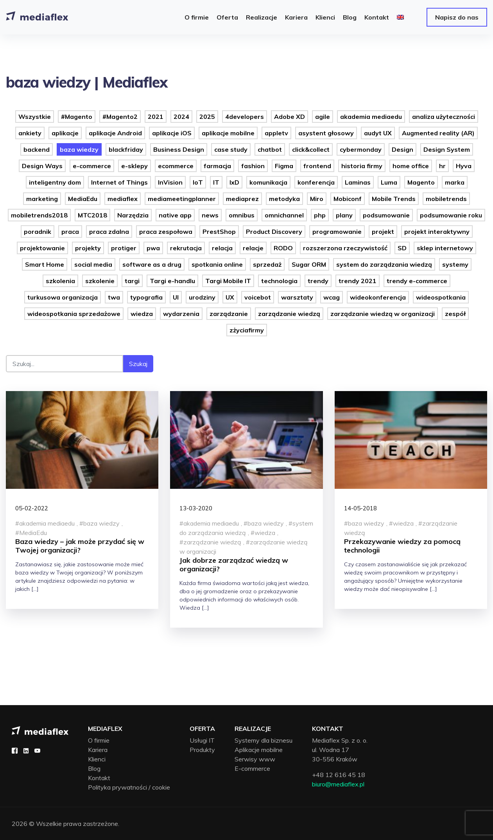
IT (216, 182)
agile (322, 116)
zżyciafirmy (246, 330)
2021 (155, 116)
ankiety (29, 133)
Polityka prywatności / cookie (129, 787)
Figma (284, 166)
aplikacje (65, 133)
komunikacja (268, 182)
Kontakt (99, 778)
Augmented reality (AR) (438, 133)
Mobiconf (347, 199)
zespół (455, 314)
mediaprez (242, 199)
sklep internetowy (445, 248)
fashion (253, 166)
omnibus (242, 215)
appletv (276, 133)
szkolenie (100, 281)
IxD (234, 182)
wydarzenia (181, 314)
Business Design (178, 149)
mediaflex (123, 199)
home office (411, 166)
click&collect (311, 149)
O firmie (98, 740)
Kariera (98, 750)
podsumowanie (386, 215)
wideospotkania (441, 297)
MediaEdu (82, 199)
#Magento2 (120, 116)
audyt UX (378, 133)
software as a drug (151, 264)
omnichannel (284, 215)
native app (175, 215)
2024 (181, 116)
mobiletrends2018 (39, 215)
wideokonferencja (378, 297)
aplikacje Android (115, 133)
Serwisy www (255, 759)
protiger (123, 248)
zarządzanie (229, 314)
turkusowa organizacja (62, 297)
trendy (318, 281)
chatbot (270, 149)
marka (454, 182)
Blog (94, 768)
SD (402, 248)
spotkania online (217, 264)
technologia (279, 281)
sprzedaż (267, 264)
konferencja (316, 182)
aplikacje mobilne (228, 133)
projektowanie (42, 248)
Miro (316, 199)
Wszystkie (34, 116)
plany (344, 215)
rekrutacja (186, 248)
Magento (421, 182)
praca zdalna (109, 231)
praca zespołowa (165, 231)
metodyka (284, 199)
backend (36, 149)
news (210, 215)
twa (114, 297)
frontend (317, 166)
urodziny (202, 297)
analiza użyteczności (443, 116)
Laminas (358, 182)
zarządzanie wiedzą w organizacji (382, 314)
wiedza (142, 314)
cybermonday (361, 149)
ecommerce (176, 166)
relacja (222, 248)
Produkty (202, 750)
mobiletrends (446, 199)
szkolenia (60, 281)
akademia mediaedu (371, 116)
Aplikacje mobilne (259, 750)
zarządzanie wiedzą (289, 314)
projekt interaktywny (437, 231)
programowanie (337, 231)
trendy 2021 (357, 281)
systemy (455, 264)
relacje (253, 248)
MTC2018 (92, 215)
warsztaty (297, 297)
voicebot (257, 297)
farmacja (217, 166)
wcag (331, 297)
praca (70, 231)
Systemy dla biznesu (263, 740)
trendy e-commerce (417, 281)
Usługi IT (202, 740)
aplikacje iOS (172, 133)
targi (132, 281)
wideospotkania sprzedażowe (73, 314)
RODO (283, 248)
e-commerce (92, 166)
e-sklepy (134, 166)
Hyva (463, 166)
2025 (207, 116)
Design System (446, 149)
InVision (170, 182)
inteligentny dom (55, 182)
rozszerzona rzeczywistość (345, 248)
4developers (244, 116)
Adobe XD (289, 116)
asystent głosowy (326, 133)
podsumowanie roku (451, 215)
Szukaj (138, 364)
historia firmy (361, 166)
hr (442, 166)
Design (402, 149)
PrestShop (219, 231)
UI (176, 297)
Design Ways (42, 166)
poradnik (37, 231)
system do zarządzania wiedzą (384, 264)
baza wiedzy (79, 149)
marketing (42, 199)
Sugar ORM (309, 264)
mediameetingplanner (182, 199)
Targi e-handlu (172, 281)
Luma (389, 182)
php (320, 215)
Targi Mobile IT (228, 281)
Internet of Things (119, 182)
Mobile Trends (394, 199)
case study (230, 149)
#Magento (76, 116)
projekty (88, 248)
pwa (153, 248)
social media (93, 264)
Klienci (97, 759)
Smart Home (44, 264)
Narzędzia (133, 215)
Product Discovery (274, 231)
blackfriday (126, 149)
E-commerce (252, 768)
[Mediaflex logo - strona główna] (40, 730)
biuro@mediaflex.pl (338, 784)
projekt (383, 231)
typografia (146, 297)
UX (230, 297)
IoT (198, 182)
